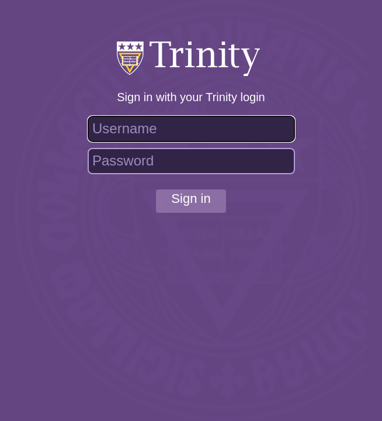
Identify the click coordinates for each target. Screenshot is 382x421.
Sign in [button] (190, 198)
